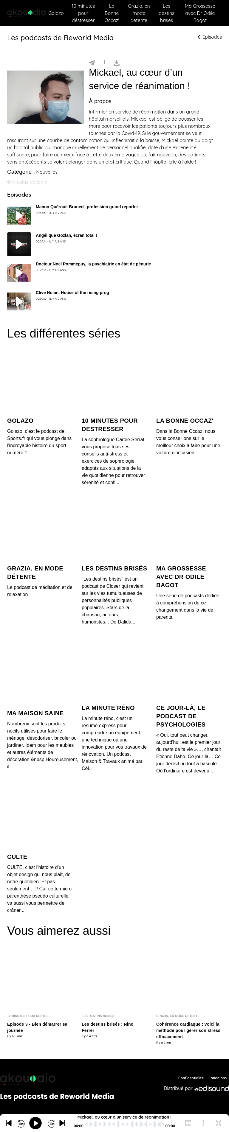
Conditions (217, 1078)
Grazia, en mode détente (139, 13)
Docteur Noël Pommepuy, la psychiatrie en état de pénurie (93, 264)
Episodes (210, 37)
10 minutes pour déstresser (83, 13)
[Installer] (104, 62)
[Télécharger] (117, 62)
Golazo (56, 13)
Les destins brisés (166, 13)
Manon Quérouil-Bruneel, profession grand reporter (87, 206)
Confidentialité (191, 1078)
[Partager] (92, 62)
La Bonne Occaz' (111, 13)
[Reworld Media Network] (57, 1079)
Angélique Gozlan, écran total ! (66, 235)
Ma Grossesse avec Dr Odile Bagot (200, 13)
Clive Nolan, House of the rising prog (72, 292)
